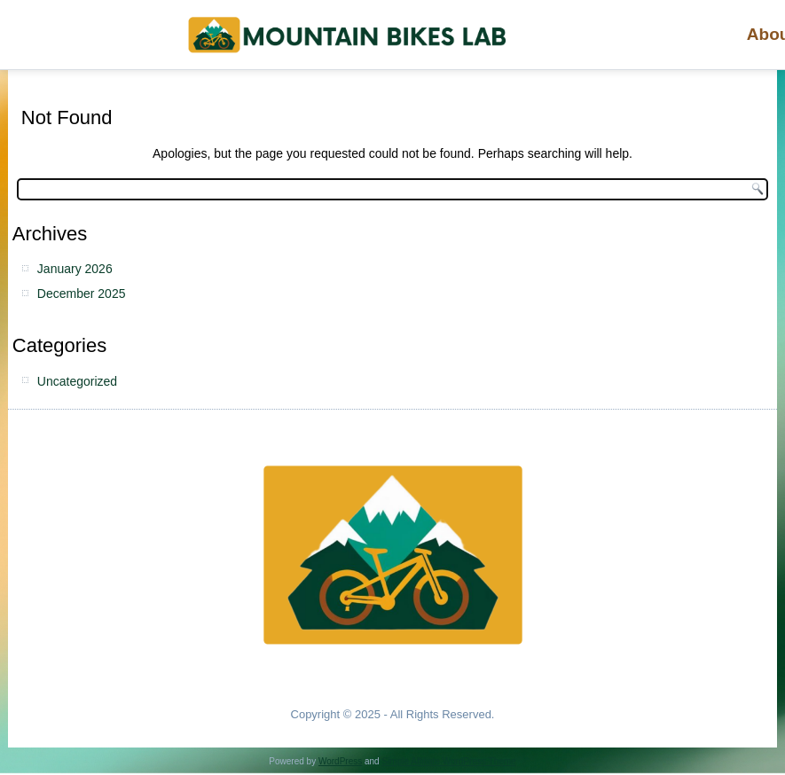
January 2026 (75, 269)
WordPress (340, 761)
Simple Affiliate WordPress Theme (448, 761)
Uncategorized (77, 381)
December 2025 (81, 293)
